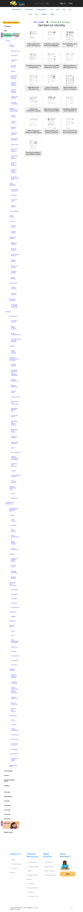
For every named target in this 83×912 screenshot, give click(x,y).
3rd (64, 9)
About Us (15, 854)
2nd (57, 9)
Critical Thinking (49, 875)
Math (29, 871)
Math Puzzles (48, 871)
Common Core (32, 896)
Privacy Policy (15, 864)
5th (30, 14)
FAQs (12, 860)
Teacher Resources (32, 855)
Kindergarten (41, 9)
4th (70, 9)
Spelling (30, 892)
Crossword (48, 862)
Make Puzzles (47, 855)
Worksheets (16, 9)
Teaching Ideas (32, 867)
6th (36, 14)
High (52, 14)
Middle (44, 14)
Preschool (29, 9)
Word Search (48, 867)
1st (51, 9)
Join (68, 874)
